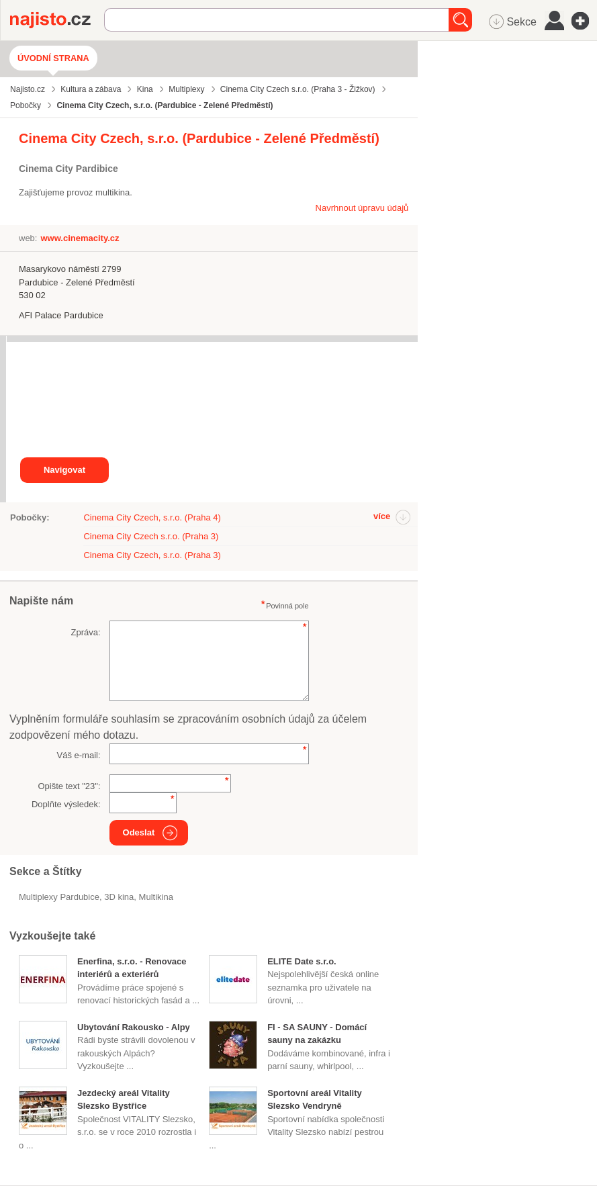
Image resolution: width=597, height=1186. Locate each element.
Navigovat (64, 470)
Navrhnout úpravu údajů (362, 208)
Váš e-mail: (79, 755)
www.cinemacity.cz (79, 238)
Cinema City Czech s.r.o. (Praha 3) (150, 536)
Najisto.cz (57, 20)
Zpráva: (85, 632)
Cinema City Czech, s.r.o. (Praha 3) (151, 555)
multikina (156, 897)
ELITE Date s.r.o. (301, 961)
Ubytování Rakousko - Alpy (133, 1027)
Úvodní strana (53, 58)
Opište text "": (69, 786)
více (381, 516)
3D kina (119, 897)
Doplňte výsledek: (66, 804)
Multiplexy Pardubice (59, 897)
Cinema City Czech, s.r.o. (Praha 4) (151, 517)
